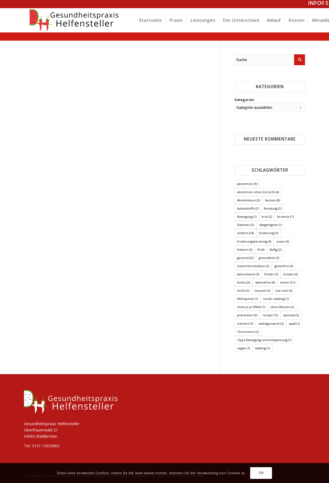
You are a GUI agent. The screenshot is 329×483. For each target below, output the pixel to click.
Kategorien (244, 99)
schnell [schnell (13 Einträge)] (245, 323)
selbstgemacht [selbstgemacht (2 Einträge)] (271, 323)
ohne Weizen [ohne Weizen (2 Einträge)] (282, 307)
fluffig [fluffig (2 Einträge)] (276, 250)
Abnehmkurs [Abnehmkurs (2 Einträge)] (248, 200)
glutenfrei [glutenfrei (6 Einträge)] (283, 266)
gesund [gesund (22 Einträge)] (245, 258)
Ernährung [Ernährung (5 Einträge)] (268, 233)
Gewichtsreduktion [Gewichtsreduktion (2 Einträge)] (253, 266)
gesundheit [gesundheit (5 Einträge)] (269, 258)
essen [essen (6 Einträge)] (282, 241)
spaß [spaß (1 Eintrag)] (294, 323)
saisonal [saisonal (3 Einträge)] (291, 315)
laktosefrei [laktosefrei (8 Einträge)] (265, 282)
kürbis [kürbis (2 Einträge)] (243, 282)
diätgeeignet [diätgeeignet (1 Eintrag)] (270, 225)
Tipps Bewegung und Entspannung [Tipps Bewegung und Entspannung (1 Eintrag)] (264, 340)
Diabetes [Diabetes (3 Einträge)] (245, 225)
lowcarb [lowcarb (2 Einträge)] (262, 290)
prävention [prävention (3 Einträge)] (247, 315)
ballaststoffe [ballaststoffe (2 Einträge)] (248, 208)
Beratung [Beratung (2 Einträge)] (272, 208)
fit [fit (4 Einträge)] (261, 250)
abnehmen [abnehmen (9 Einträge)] (247, 184)
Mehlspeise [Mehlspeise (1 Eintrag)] (247, 299)
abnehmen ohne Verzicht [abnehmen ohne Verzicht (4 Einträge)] (258, 192)
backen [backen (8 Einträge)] (272, 200)
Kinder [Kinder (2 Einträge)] (271, 274)
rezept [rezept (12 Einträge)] (270, 315)
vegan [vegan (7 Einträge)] (243, 348)
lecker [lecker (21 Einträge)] (287, 282)
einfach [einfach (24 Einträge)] (245, 233)
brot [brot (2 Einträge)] (267, 216)
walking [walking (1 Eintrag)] (262, 348)
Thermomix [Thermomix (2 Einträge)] (248, 332)
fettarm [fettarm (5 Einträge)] (244, 250)
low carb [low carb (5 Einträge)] (284, 290)
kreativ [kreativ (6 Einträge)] (290, 274)
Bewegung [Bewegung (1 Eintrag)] (246, 216)
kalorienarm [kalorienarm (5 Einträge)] (248, 274)
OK (261, 472)
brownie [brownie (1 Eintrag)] (285, 216)
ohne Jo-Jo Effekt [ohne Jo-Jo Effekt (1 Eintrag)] (251, 307)
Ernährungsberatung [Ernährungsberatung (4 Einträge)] (254, 241)
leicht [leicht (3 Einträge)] (243, 290)
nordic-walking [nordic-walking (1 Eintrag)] (276, 299)
